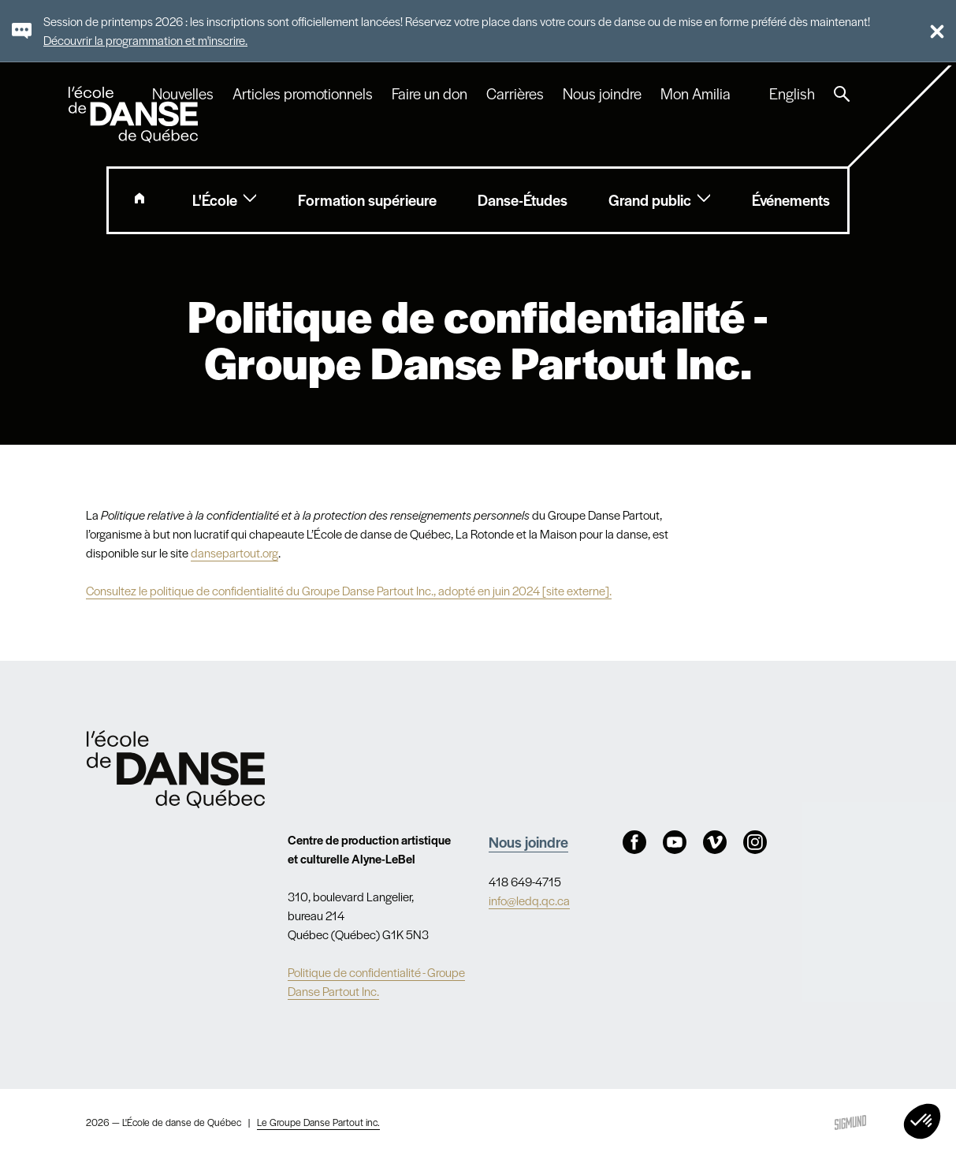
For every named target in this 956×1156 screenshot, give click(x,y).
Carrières (515, 94)
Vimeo (715, 842)
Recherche (842, 94)
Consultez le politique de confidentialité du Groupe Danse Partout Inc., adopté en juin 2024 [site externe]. (349, 590)
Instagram (755, 842)
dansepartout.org (234, 552)
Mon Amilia (695, 94)
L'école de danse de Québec (135, 114)
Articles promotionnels (302, 94)
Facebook (634, 842)
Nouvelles (183, 94)
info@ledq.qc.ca (529, 900)
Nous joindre (602, 94)
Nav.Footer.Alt (176, 769)
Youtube (674, 842)
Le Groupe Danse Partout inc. (318, 1122)
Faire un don (429, 94)
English (792, 94)
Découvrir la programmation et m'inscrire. (145, 40)
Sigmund (850, 1122)
